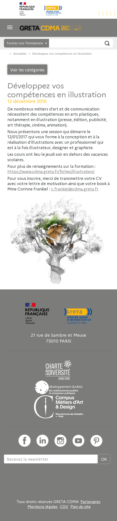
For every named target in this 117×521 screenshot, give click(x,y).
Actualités (20, 53)
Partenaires (90, 501)
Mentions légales (43, 506)
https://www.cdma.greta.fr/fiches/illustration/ (51, 171)
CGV (64, 506)
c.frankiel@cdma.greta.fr (75, 188)
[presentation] (41, 479)
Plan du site (80, 506)
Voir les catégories (27, 69)
